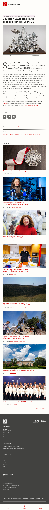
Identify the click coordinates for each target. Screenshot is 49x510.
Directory (5, 457)
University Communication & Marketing (12, 446)
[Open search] (24, 507)
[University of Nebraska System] (43, 421)
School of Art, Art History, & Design (13, 126)
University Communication (13, 9)
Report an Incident (8, 474)
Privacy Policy (6, 489)
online (5, 103)
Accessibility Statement (8, 483)
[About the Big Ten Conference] (36, 421)
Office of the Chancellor (9, 471)
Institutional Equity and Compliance (11, 485)
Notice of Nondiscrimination (9, 487)
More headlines (40, 408)
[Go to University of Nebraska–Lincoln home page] (5, 4)
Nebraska (5, 9)
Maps (4, 466)
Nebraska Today (15, 4)
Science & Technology (28, 173)
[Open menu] (8, 507)
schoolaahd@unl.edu (31, 105)
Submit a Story (8, 434)
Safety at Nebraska (7, 491)
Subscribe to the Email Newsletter (12, 437)
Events (4, 462)
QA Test (4, 499)
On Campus (10, 134)
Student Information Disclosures (10, 494)
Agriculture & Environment (16, 173)
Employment (6, 460)
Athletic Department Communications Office (13, 448)
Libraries (5, 464)
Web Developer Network (38, 498)
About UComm (7, 432)
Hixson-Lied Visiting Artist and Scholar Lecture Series (27, 134)
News (4, 468)
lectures (5, 134)
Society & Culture (20, 341)
